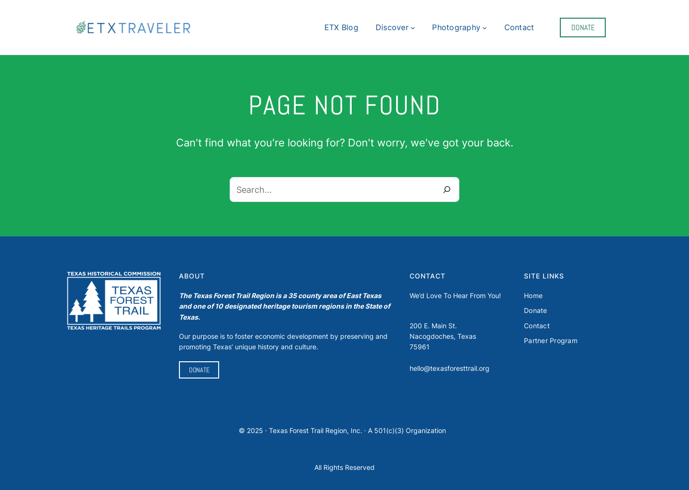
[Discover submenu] (413, 27)
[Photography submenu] (484, 27)
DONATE (583, 27)
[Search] (447, 189)
